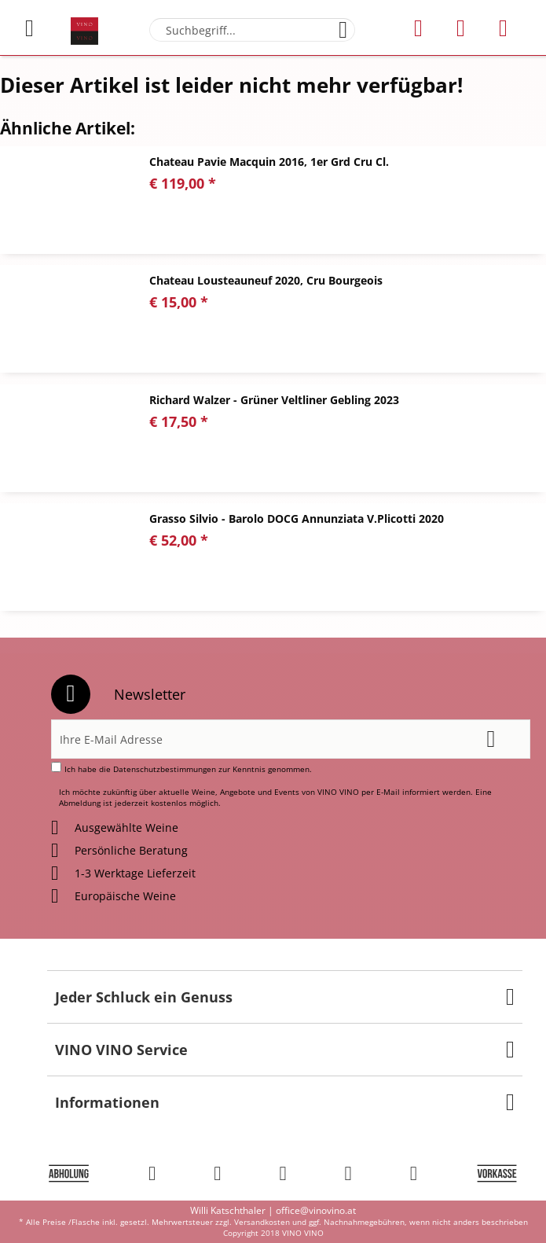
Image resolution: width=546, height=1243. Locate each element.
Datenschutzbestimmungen (164, 768)
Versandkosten (262, 1221)
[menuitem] (38, 28)
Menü (29, 22)
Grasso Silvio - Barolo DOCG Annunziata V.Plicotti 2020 (296, 518)
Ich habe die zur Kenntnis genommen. (188, 768)
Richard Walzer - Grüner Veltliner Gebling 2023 (274, 399)
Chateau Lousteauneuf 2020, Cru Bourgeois (266, 280)
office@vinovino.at (316, 1210)
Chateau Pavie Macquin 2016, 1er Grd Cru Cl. (269, 161)
